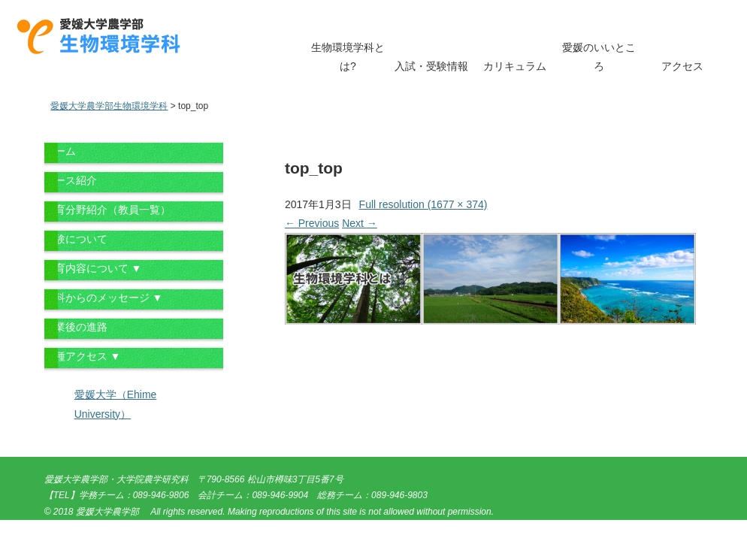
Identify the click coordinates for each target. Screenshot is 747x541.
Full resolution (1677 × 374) (423, 204)
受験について (75, 239)
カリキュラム (514, 66)
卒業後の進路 (75, 327)
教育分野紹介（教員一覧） (107, 210)
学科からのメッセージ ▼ (103, 298)
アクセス (682, 66)
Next (359, 223)
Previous (312, 223)
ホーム (60, 151)
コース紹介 (70, 180)
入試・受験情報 (431, 66)
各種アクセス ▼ (82, 356)
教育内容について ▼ (93, 268)
